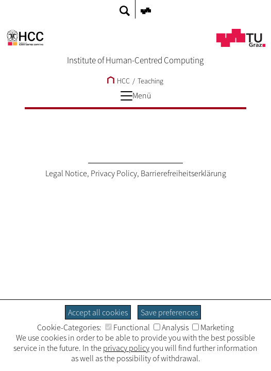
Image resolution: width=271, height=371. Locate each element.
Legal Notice (66, 173)
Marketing (213, 327)
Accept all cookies (98, 312)
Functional (127, 327)
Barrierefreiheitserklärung (183, 173)
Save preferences (169, 312)
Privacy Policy (114, 173)
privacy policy (126, 348)
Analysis (171, 327)
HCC (118, 81)
